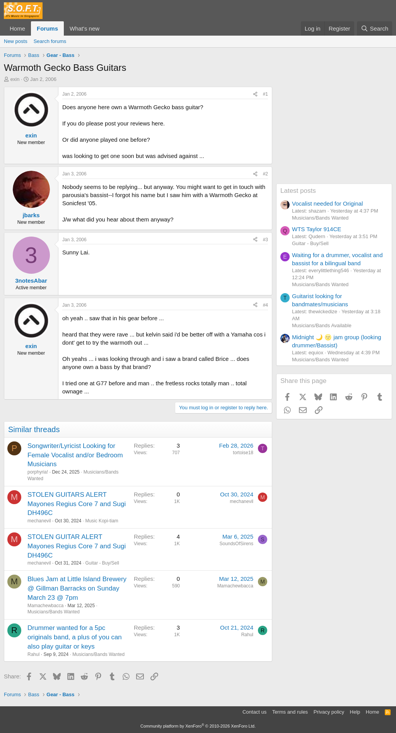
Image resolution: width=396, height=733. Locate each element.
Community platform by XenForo (198, 726)
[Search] (374, 28)
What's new (84, 28)
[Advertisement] (334, 135)
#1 (265, 94)
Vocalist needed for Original (327, 203)
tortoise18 (243, 452)
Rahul (33, 654)
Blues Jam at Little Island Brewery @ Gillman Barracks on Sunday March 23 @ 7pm (76, 588)
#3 (265, 239)
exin (15, 79)
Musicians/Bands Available (322, 325)
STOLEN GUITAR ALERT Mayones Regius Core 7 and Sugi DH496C (76, 546)
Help (355, 712)
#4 (265, 305)
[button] (105, 28)
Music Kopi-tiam (101, 521)
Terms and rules (290, 712)
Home (17, 28)
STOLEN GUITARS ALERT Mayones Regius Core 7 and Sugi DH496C (76, 504)
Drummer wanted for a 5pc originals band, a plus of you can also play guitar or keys (74, 637)
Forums (47, 28)
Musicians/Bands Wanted (53, 612)
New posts (15, 41)
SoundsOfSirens (236, 543)
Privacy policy (329, 712)
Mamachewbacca (45, 605)
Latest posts (298, 190)
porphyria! (37, 472)
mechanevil (39, 521)
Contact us (254, 712)
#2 (265, 174)
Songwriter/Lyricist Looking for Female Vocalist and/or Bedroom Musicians (75, 455)
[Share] (255, 94)
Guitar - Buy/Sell (102, 563)
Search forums (50, 41)
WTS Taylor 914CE (316, 229)
